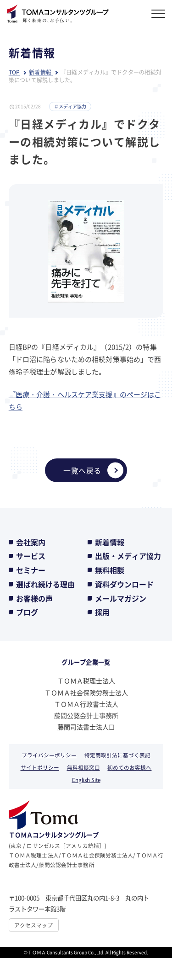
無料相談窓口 (83, 767)
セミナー (30, 570)
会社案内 (30, 542)
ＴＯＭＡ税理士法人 (86, 680)
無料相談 (109, 570)
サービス (30, 556)
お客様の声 (34, 598)
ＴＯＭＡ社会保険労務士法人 (86, 692)
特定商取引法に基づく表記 (117, 755)
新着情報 (109, 542)
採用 (102, 612)
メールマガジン (120, 598)
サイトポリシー (40, 767)
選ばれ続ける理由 (45, 584)
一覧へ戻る (93, 470)
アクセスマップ (33, 925)
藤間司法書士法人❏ (86, 726)
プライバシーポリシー (49, 755)
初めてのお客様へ (129, 767)
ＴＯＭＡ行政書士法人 (86, 703)
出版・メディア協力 (128, 556)
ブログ (27, 612)
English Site (86, 779)
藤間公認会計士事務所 (86, 715)
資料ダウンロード (124, 584)
